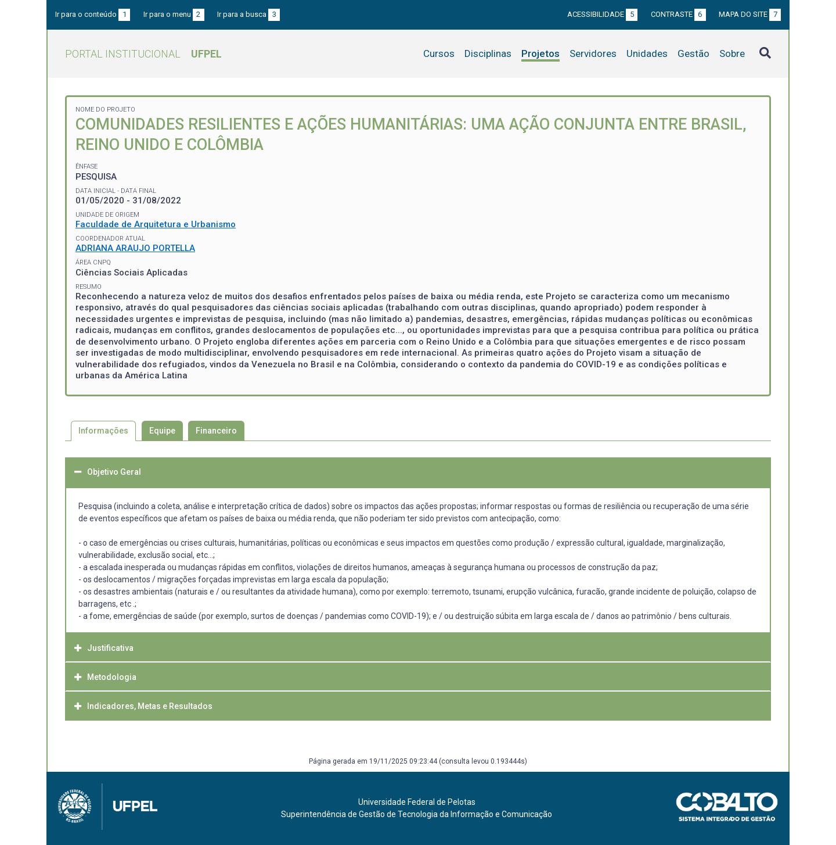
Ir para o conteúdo (92, 14)
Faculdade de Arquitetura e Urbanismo (155, 224)
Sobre (732, 53)
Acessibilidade (602, 14)
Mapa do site (750, 14)
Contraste (678, 14)
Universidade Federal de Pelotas (416, 802)
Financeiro (216, 430)
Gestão (693, 53)
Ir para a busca (248, 14)
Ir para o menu (173, 14)
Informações (103, 430)
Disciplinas (487, 53)
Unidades (647, 53)
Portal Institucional (143, 54)
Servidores (593, 53)
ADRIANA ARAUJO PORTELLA (135, 248)
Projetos (540, 53)
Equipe (162, 430)
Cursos (439, 53)
